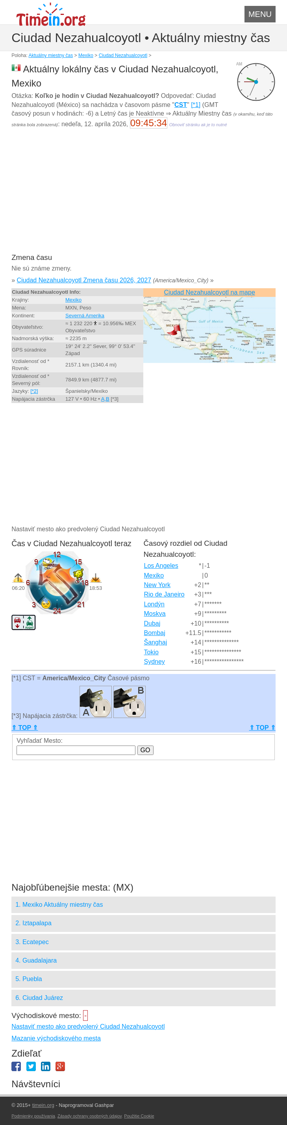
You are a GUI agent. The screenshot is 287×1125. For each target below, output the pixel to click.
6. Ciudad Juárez (39, 997)
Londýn (154, 604)
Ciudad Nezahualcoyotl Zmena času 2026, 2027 (84, 280)
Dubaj (152, 623)
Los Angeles (161, 565)
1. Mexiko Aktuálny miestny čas (59, 904)
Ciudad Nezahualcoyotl (123, 55)
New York (157, 585)
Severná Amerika (84, 316)
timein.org (43, 1105)
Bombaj (154, 633)
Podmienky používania (33, 1116)
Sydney (154, 661)
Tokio (151, 652)
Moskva (155, 613)
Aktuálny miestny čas (51, 55)
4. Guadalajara (36, 960)
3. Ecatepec (32, 942)
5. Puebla (28, 979)
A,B (105, 399)
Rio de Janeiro (164, 594)
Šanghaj (155, 642)
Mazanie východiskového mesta (56, 1038)
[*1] (195, 104)
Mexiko (85, 55)
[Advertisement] (143, 196)
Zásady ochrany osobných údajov (89, 1116)
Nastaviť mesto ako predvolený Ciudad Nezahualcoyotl (88, 1026)
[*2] (34, 391)
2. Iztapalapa (33, 923)
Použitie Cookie (139, 1116)
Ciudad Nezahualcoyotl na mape (209, 292)
